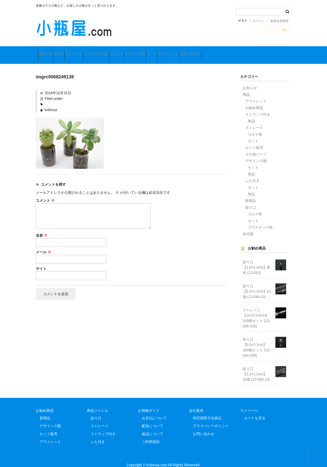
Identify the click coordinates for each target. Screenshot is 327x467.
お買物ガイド (148, 404)
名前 (42, 228)
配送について (152, 419)
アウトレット (239, 52)
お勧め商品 (254, 101)
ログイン (259, 21)
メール (43, 245)
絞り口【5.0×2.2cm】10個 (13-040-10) (257, 284)
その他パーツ (256, 147)
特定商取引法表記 (207, 411)
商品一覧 (48, 52)
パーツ (213, 52)
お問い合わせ (271, 52)
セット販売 (254, 141)
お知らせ (250, 81)
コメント (45, 193)
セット (253, 134)
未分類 (248, 227)
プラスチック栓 (260, 220)
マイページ (249, 404)
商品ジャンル (97, 404)
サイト (41, 262)
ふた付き (158, 52)
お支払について (154, 411)
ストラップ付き (128, 52)
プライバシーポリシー (211, 419)
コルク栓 (255, 127)
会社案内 (196, 404)
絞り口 (71, 52)
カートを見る (254, 411)
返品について (152, 427)
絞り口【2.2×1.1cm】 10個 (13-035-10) (256, 367)
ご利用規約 (151, 435)
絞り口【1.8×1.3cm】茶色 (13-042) (256, 260)
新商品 (250, 194)
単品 (251, 114)
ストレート (96, 52)
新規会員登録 (279, 21)
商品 (246, 88)
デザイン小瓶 (186, 52)
